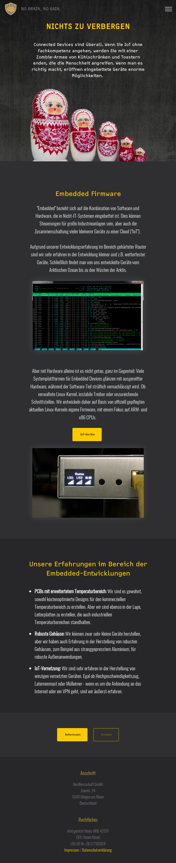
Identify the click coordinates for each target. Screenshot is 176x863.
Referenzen (73, 734)
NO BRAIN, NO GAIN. (41, 9)
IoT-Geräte (87, 434)
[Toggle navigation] (168, 9)
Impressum (71, 850)
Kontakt (106, 734)
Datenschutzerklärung (97, 850)
